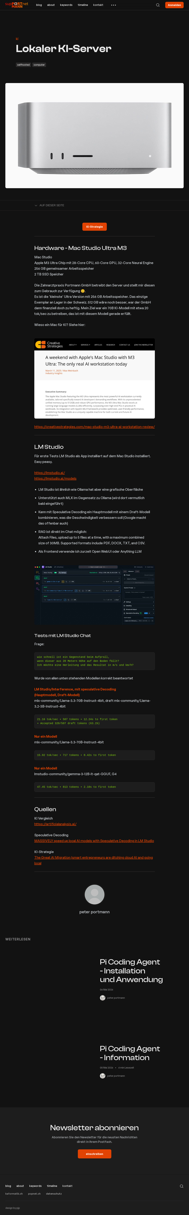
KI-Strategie (94, 226)
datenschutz (54, 1193)
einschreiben (94, 1154)
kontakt (98, 5)
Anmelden (174, 5)
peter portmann (94, 911)
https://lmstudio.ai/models (55, 478)
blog (39, 5)
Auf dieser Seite (49, 205)
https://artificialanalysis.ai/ (55, 824)
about (51, 5)
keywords (66, 5)
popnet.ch (34, 1193)
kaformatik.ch (14, 1193)
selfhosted (23, 64)
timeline (83, 5)
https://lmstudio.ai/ (49, 473)
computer (39, 64)
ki (17, 39)
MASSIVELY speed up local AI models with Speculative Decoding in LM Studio (94, 841)
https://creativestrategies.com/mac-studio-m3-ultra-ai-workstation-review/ (94, 427)
